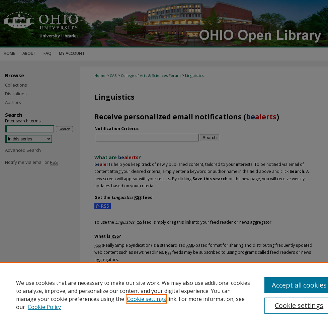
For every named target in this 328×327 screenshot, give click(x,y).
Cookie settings (146, 299)
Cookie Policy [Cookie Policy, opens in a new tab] (44, 307)
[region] (164, 294)
